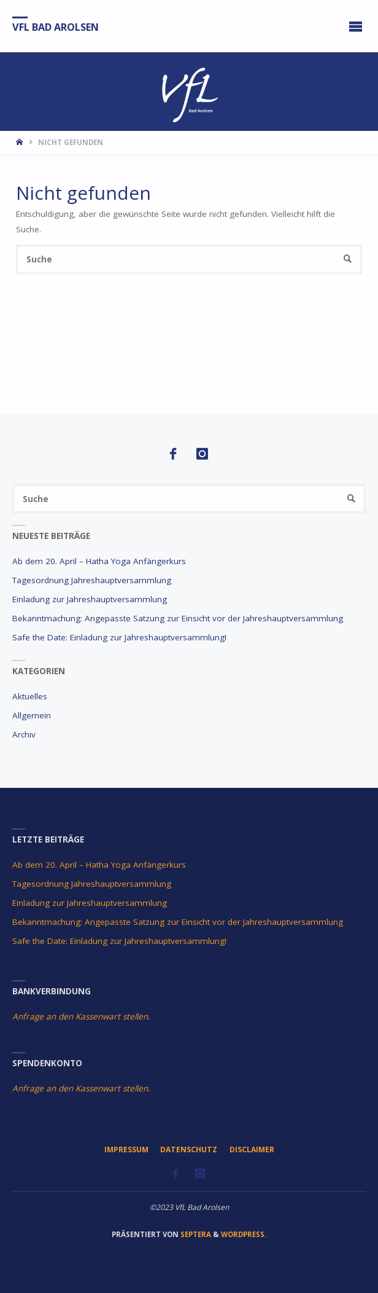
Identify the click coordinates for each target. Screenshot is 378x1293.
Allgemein (31, 715)
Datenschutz (188, 1149)
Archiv (24, 734)
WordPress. (243, 1234)
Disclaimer (252, 1149)
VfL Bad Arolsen (55, 26)
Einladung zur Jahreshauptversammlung (89, 599)
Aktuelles (29, 696)
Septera (195, 1234)
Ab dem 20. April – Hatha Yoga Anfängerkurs (99, 561)
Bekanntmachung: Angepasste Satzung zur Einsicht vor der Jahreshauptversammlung (177, 618)
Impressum (126, 1149)
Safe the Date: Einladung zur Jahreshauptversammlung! (119, 637)
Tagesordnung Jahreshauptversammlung (91, 580)
